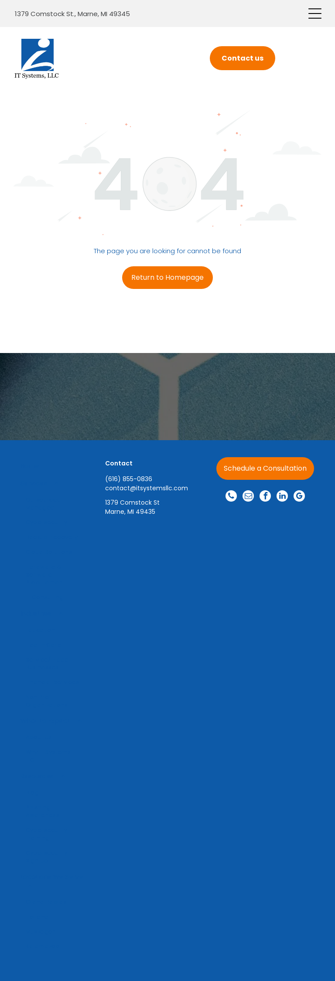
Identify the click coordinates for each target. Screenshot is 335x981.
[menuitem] (53, 466)
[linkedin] (282, 497)
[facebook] (265, 497)
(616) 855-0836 (128, 479)
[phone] (231, 497)
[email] (248, 497)
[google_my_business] (299, 497)
